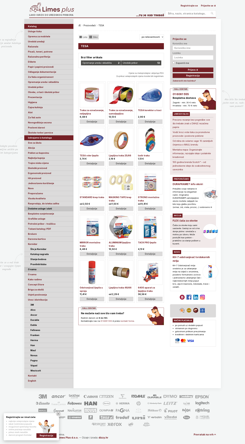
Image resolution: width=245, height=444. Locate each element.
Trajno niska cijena (38, 163)
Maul (33, 350)
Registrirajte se (189, 5)
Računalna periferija (39, 56)
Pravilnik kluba (38, 264)
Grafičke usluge (36, 218)
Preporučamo (35, 193)
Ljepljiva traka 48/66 (120, 287)
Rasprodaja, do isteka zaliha (43, 203)
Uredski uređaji (36, 41)
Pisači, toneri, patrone (40, 51)
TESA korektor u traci (149, 110)
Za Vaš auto (34, 117)
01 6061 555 (106, 321)
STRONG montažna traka (148, 199)
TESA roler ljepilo (89, 155)
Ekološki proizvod (37, 168)
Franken (34, 335)
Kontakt (32, 375)
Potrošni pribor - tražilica (41, 223)
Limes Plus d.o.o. (68, 437)
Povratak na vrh (204, 434)
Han (32, 345)
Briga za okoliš (36, 289)
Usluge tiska (35, 31)
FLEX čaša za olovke (185, 220)
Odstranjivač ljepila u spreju (91, 289)
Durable (34, 320)
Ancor (33, 315)
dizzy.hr (103, 437)
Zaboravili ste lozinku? (184, 80)
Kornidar (32, 244)
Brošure (32, 234)
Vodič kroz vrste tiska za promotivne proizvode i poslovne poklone (191, 134)
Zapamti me (181, 63)
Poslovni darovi (36, 127)
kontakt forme (127, 321)
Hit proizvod (34, 178)
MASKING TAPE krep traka (120, 199)
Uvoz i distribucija (37, 299)
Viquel (33, 365)
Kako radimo (35, 279)
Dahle (33, 325)
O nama (32, 274)
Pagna (33, 360)
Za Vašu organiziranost (40, 77)
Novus (33, 355)
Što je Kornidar (38, 249)
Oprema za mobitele (39, 36)
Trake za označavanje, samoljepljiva (121, 112)
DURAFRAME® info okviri (188, 184)
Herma (34, 340)
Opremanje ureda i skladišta (43, 82)
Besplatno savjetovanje (41, 213)
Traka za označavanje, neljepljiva (92, 112)
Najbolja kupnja (36, 158)
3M (32, 304)
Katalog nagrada (39, 254)
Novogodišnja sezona (40, 122)
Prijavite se (208, 5)
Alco (32, 310)
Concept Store (36, 284)
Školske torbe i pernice (40, 132)
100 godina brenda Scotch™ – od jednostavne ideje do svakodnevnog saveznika (191, 166)
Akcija (31, 148)
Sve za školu (34, 142)
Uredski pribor (35, 87)
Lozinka (176, 53)
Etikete (32, 61)
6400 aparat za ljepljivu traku (146, 289)
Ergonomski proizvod (39, 173)
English (32, 380)
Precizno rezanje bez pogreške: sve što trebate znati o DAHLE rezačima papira (191, 123)
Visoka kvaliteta (37, 198)
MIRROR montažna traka (90, 244)
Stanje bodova (38, 259)
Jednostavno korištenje (41, 183)
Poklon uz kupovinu (38, 153)
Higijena (32, 102)
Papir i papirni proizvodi (41, 67)
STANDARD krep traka (92, 197)
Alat (30, 112)
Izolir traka (144, 155)
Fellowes (35, 330)
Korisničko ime (180, 43)
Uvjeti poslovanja (37, 294)
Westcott (35, 370)
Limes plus (58, 10)
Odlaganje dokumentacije (42, 72)
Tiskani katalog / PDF (39, 229)
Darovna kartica (37, 239)
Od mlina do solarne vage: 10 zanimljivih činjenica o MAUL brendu (193, 143)
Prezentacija (35, 97)
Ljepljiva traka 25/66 (120, 155)
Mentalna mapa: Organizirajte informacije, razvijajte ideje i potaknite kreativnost (192, 153)
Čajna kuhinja (35, 107)
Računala (33, 46)
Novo (31, 188)
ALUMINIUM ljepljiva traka (120, 244)
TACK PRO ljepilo (147, 242)
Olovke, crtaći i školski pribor (43, 92)
